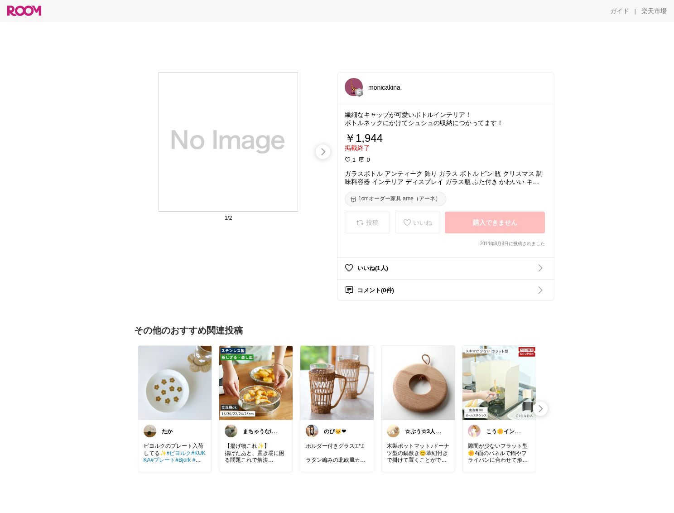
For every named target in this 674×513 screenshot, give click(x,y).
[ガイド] (619, 11)
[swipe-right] (323, 152)
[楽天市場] (654, 11)
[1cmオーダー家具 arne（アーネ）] (395, 199)
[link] (175, 382)
